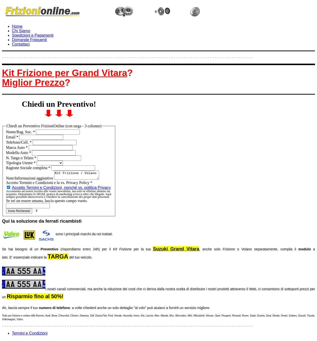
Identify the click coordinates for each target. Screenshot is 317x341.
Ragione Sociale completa (28, 168)
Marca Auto (17, 147)
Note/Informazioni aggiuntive (30, 180)
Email (12, 137)
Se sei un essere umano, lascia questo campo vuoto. (47, 202)
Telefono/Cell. (19, 142)
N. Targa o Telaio (21, 158)
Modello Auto (19, 153)
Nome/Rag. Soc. (21, 132)
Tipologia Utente (21, 163)
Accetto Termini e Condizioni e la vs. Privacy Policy (49, 184)
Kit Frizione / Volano (79, 176)
